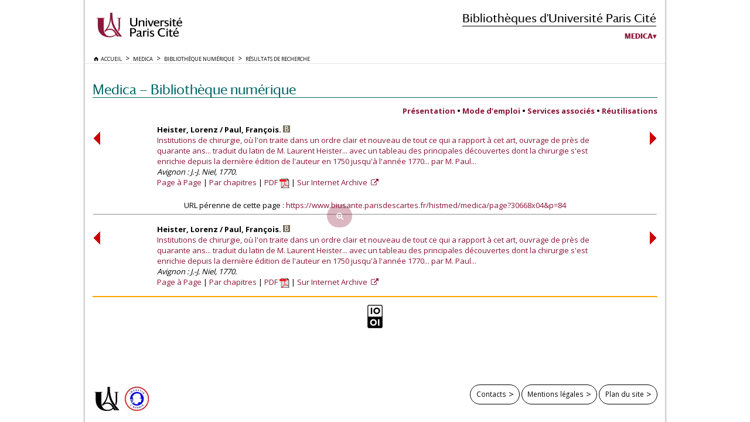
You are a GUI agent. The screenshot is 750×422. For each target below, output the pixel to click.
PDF (276, 182)
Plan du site (624, 394)
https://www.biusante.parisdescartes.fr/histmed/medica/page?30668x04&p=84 (426, 205)
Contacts (491, 394)
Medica (639, 36)
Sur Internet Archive (333, 182)
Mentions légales (555, 394)
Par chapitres (233, 182)
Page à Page (179, 182)
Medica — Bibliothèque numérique (194, 89)
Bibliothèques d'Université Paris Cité (559, 18)
